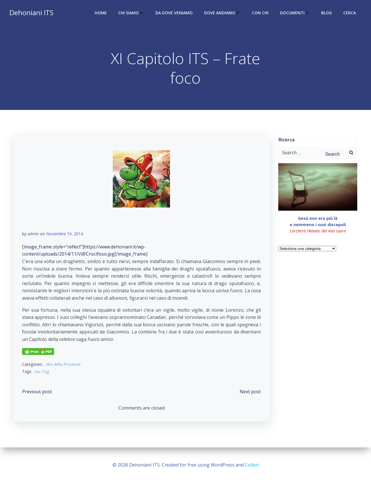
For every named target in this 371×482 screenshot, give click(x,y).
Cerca (350, 13)
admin (33, 234)
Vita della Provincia (63, 365)
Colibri (252, 465)
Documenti (295, 13)
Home (101, 13)
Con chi (260, 13)
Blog (326, 13)
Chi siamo (131, 13)
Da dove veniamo (174, 13)
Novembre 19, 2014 (64, 234)
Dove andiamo (222, 13)
